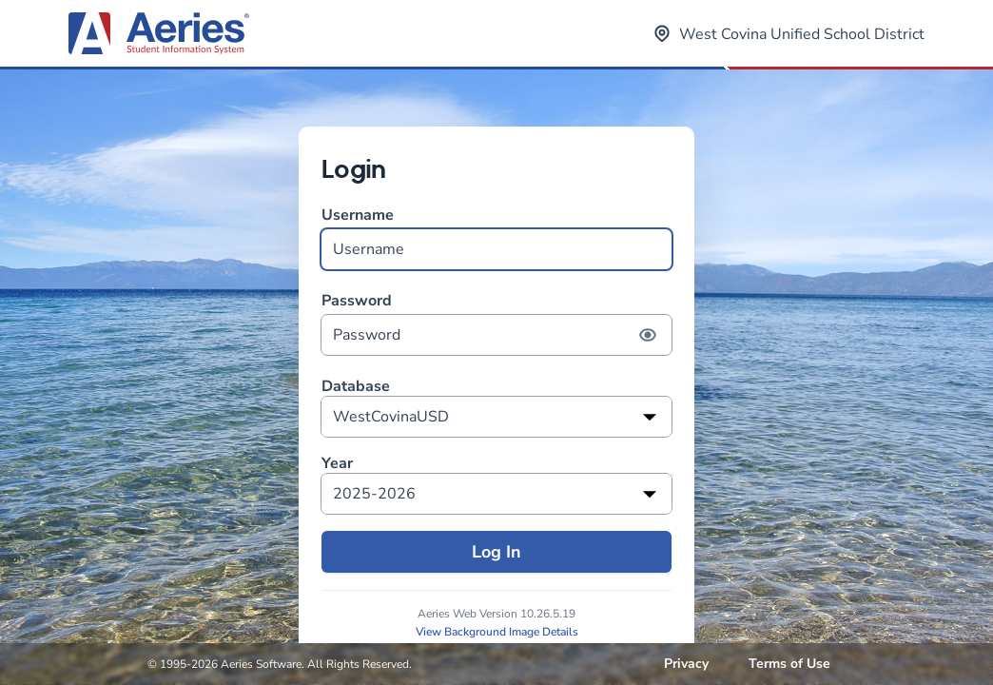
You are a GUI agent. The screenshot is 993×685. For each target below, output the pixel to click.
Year (337, 464)
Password (496, 323)
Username (496, 237)
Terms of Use (789, 664)
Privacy (686, 664)
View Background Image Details (497, 631)
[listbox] (496, 417)
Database (355, 387)
